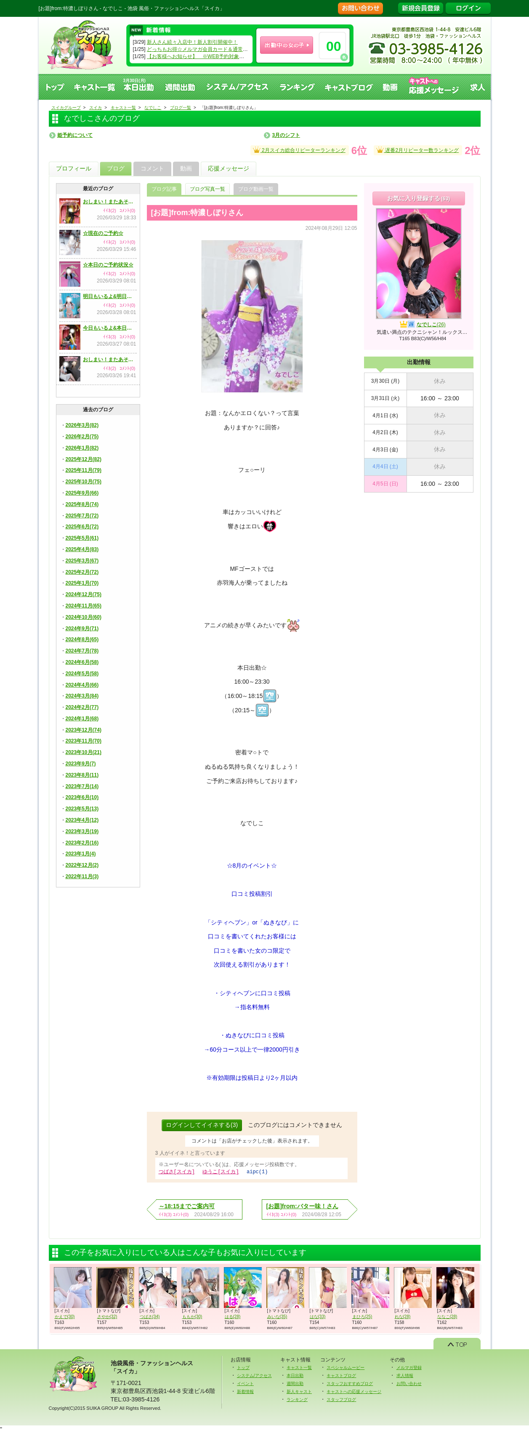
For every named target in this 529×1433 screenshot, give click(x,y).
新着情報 (245, 1391)
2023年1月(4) (81, 854)
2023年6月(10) (82, 797)
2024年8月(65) (82, 639)
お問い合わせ (409, 1383)
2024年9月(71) (82, 628)
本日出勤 (295, 1375)
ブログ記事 (164, 189)
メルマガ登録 (409, 1367)
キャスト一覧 (94, 87)
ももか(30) (192, 1316)
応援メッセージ (228, 168)
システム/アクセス (254, 1375)
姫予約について (75, 135)
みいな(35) (277, 1316)
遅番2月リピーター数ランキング (417, 149)
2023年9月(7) (81, 764)
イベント (245, 1383)
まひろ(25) (362, 1316)
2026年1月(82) (82, 448)
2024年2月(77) (82, 707)
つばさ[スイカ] (177, 1171)
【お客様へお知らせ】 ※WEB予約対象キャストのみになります (221, 56)
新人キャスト (299, 1391)
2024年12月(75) (83, 594)
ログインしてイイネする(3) (202, 1124)
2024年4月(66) (82, 685)
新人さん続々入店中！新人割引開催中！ (192, 42)
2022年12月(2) (82, 865)
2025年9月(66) (82, 493)
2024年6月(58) (82, 662)
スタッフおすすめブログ (350, 1383)
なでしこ (431, 325)
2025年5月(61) (82, 538)
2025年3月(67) (82, 561)
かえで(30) (65, 1316)
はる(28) (233, 1316)
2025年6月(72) (82, 527)
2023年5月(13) (82, 809)
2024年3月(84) (82, 696)
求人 (478, 87)
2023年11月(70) (83, 741)
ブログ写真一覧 (207, 189)
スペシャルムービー (345, 1367)
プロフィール (73, 168)
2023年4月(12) (82, 820)
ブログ (116, 168)
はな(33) (318, 1316)
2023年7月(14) (82, 786)
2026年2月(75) (82, 436)
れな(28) (403, 1316)
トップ (54, 87)
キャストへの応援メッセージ (434, 87)
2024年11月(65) (83, 606)
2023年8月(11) (82, 775)
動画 (390, 87)
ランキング (297, 87)
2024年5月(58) (82, 674)
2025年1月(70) (82, 583)
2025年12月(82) (83, 459)
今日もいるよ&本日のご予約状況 (109, 328)
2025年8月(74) (82, 504)
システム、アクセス (237, 87)
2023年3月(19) (82, 831)
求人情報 (404, 1375)
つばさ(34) (150, 1316)
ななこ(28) (447, 1316)
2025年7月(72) (82, 516)
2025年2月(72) (82, 572)
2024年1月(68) (82, 719)
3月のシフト (286, 135)
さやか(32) (107, 1316)
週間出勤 (180, 87)
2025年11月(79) (83, 470)
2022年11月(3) (82, 876)
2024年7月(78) (82, 651)
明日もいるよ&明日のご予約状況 (109, 296)
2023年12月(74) (83, 730)
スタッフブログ (341, 1399)
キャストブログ (348, 87)
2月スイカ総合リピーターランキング (299, 149)
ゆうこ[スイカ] (220, 1171)
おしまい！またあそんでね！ (109, 202)
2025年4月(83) (82, 549)
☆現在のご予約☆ (103, 233)
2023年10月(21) (83, 752)
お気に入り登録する (418, 198)
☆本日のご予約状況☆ (108, 265)
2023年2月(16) (82, 843)
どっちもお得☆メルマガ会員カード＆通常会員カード (207, 49)
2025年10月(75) (83, 482)
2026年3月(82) (82, 425)
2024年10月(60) (83, 617)
